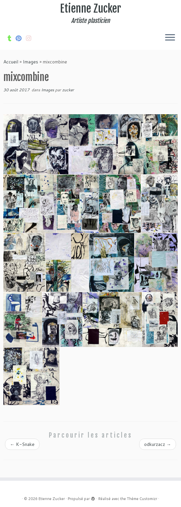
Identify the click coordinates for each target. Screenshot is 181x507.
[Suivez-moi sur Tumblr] (12, 38)
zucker (68, 90)
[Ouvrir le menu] (170, 38)
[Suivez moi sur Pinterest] (21, 38)
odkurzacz (157, 444)
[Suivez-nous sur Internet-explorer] (31, 38)
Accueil (10, 61)
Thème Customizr (142, 498)
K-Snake (22, 444)
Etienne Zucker (90, 9)
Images (30, 61)
